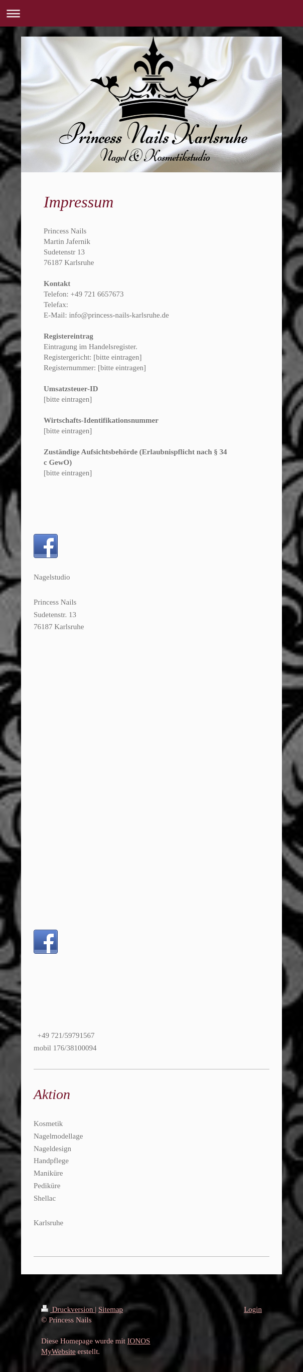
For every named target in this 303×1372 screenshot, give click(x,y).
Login (253, 1309)
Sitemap (110, 1309)
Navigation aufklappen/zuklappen (151, 13)
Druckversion (68, 1309)
